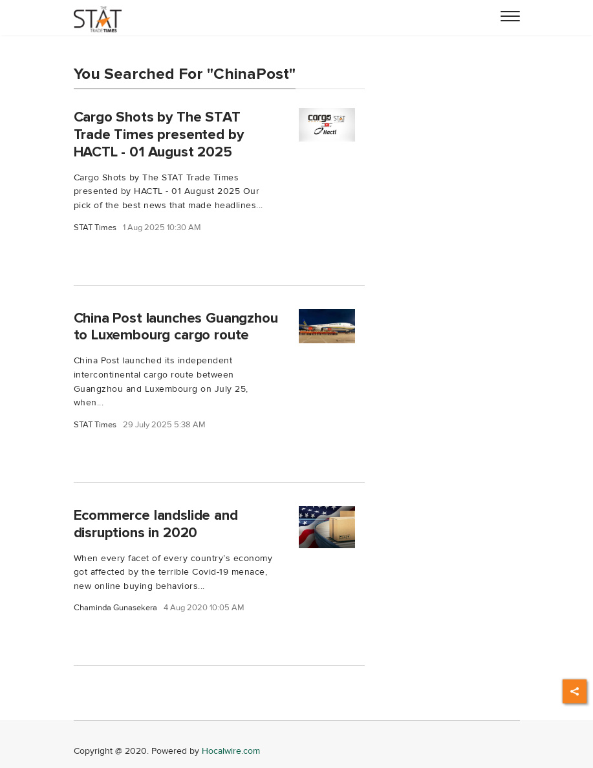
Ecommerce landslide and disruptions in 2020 (156, 524)
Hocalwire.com (231, 750)
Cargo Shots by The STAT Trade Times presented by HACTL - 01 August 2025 (159, 134)
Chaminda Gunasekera (115, 608)
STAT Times (95, 228)
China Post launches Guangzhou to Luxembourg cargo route (176, 327)
